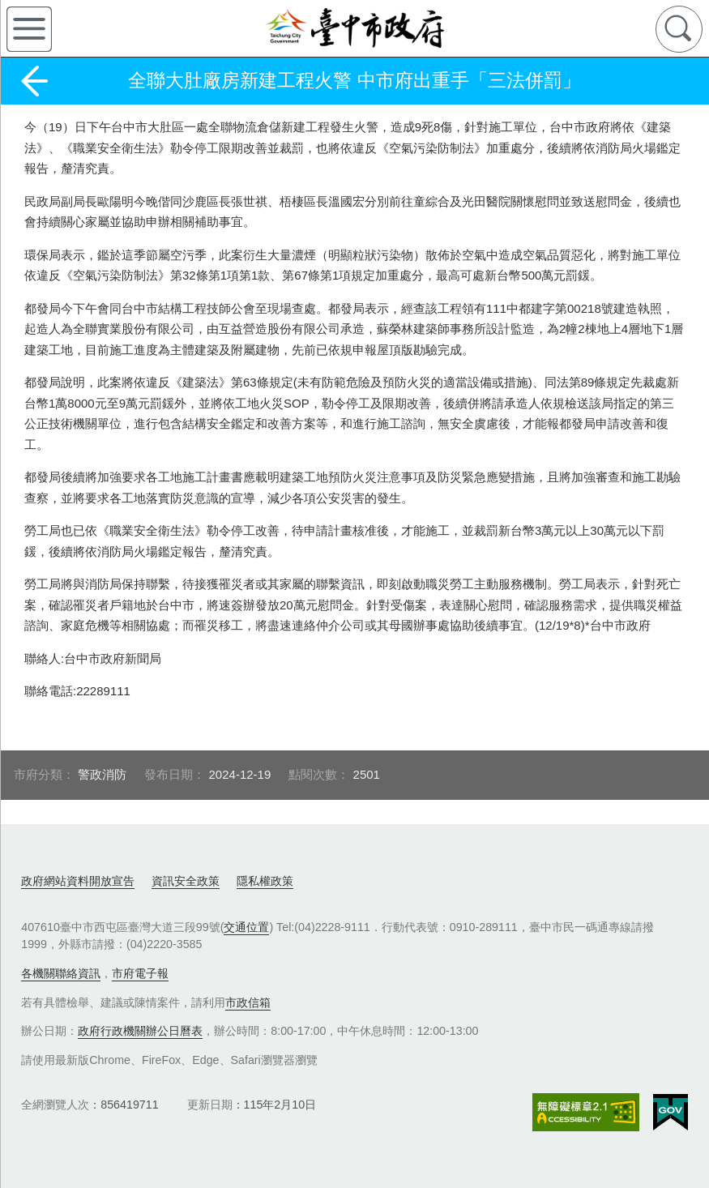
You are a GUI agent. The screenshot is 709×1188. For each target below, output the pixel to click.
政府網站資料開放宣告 (78, 880)
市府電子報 (140, 973)
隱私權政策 (265, 880)
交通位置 (246, 927)
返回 (34, 81)
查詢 (679, 29)
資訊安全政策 (186, 880)
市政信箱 (248, 1002)
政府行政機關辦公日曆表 (140, 1030)
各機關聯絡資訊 (60, 973)
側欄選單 (29, 29)
